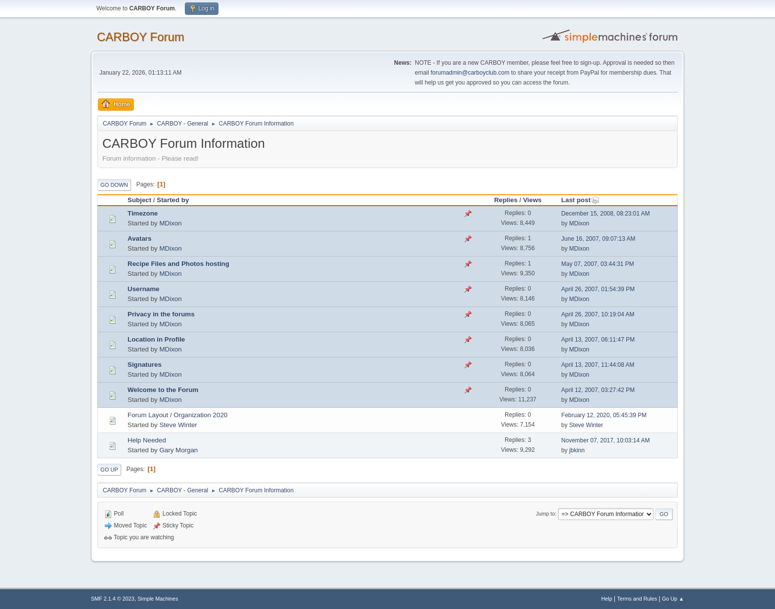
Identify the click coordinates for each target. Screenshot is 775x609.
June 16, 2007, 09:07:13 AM (598, 238)
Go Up (109, 470)
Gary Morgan (178, 450)
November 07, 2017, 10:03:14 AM (605, 440)
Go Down (114, 185)
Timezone (143, 213)
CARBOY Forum (140, 37)
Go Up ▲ (673, 599)
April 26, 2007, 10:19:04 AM (598, 314)
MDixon (170, 223)
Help (607, 599)
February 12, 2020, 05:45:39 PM (604, 415)
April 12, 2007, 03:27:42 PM (598, 390)
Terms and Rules (637, 599)
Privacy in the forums (161, 314)
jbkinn (577, 450)
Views (532, 200)
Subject (139, 200)
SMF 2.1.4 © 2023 (112, 599)
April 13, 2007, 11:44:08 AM (598, 364)
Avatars (139, 238)
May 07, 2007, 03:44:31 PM (597, 264)
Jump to (545, 514)
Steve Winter (178, 425)
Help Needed (147, 440)
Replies (505, 200)
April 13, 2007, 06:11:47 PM (598, 339)
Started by (173, 200)
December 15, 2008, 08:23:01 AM (605, 213)
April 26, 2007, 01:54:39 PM (598, 289)
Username (143, 289)
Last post (580, 200)
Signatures (145, 364)
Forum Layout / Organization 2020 (177, 415)
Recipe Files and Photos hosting (178, 263)
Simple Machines (157, 599)
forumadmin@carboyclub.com (470, 72)
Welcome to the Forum (163, 389)
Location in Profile (156, 339)
